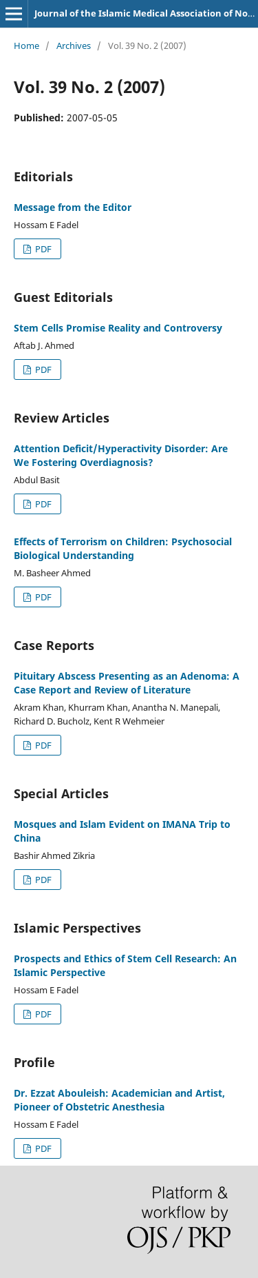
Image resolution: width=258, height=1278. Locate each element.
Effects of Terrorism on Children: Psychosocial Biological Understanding (123, 548)
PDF (42, 249)
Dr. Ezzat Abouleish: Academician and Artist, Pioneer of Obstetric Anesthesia (119, 1099)
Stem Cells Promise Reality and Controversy (118, 327)
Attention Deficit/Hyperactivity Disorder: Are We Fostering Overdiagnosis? (121, 455)
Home (26, 45)
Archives (73, 45)
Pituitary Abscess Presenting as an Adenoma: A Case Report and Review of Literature (126, 682)
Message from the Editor (72, 207)
